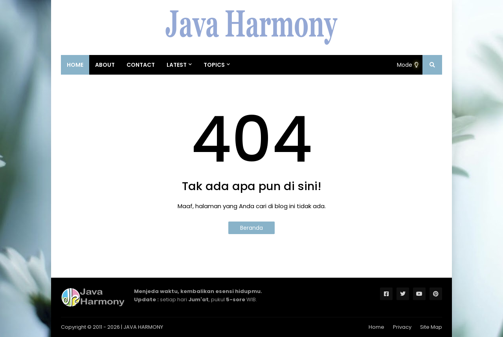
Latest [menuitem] (177, 65)
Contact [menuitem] (141, 65)
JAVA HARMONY (143, 327)
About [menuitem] (105, 65)
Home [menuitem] (75, 65)
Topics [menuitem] (214, 65)
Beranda (251, 228)
